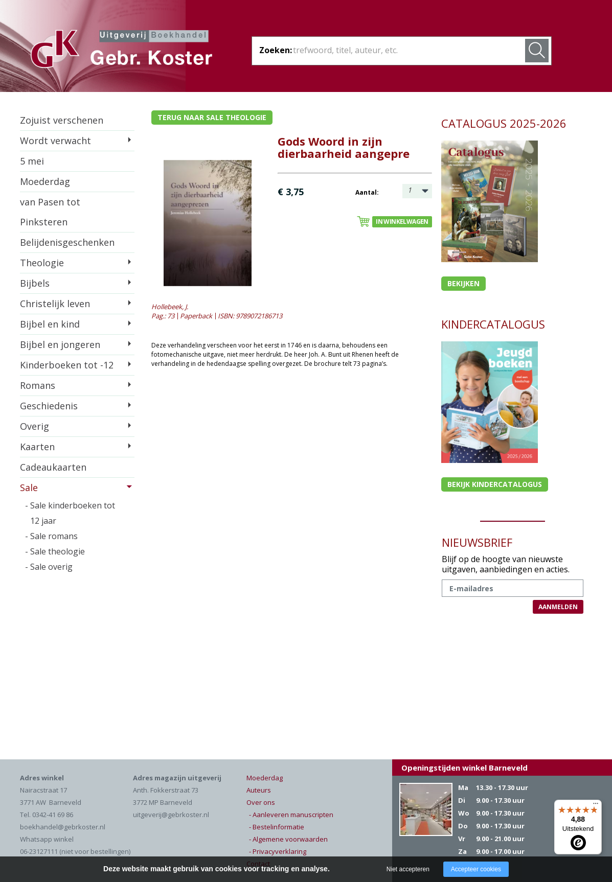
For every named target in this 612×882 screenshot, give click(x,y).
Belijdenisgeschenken (67, 242)
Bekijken (463, 283)
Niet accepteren (408, 869)
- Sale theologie (55, 551)
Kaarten (37, 446)
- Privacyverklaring (277, 851)
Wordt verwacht (55, 140)
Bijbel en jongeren (60, 344)
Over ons (260, 802)
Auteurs (258, 790)
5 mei (32, 161)
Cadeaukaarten (53, 467)
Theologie (42, 263)
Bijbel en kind (50, 324)
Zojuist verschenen (61, 120)
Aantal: (367, 192)
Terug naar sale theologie (211, 117)
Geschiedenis (49, 406)
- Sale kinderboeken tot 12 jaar (70, 513)
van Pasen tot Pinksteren (50, 212)
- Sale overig (49, 566)
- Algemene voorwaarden (288, 839)
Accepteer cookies (476, 869)
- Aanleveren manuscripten (291, 814)
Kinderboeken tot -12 (67, 365)
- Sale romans (51, 536)
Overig (34, 426)
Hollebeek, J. (169, 306)
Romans (37, 385)
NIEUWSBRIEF (477, 542)
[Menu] (596, 806)
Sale (29, 487)
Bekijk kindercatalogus (494, 484)
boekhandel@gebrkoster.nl (62, 826)
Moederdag (45, 181)
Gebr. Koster (121, 51)
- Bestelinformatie (276, 826)
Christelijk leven (55, 303)
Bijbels (35, 283)
